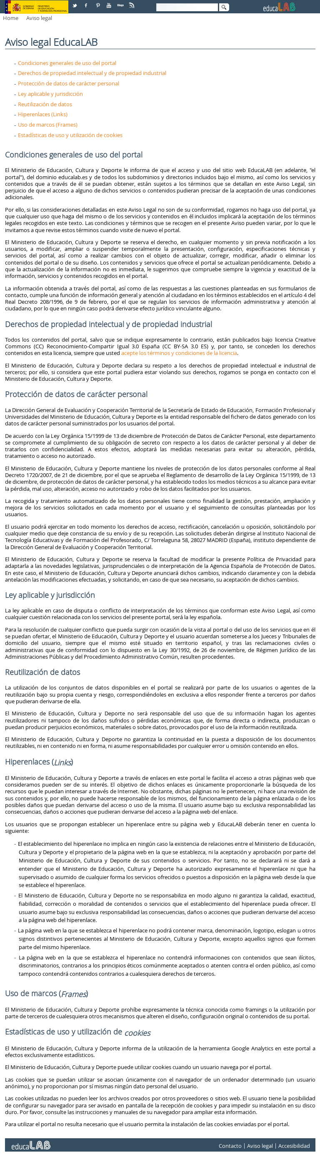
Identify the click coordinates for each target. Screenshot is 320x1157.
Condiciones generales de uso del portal (67, 63)
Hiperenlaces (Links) (43, 114)
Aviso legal (39, 18)
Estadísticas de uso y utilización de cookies (70, 135)
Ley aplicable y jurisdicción (50, 93)
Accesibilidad (294, 1146)
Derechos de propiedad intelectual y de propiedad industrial (92, 73)
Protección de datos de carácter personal (68, 83)
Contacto (230, 1146)
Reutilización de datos (45, 104)
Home (10, 18)
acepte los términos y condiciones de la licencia (179, 353)
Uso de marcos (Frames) (48, 124)
